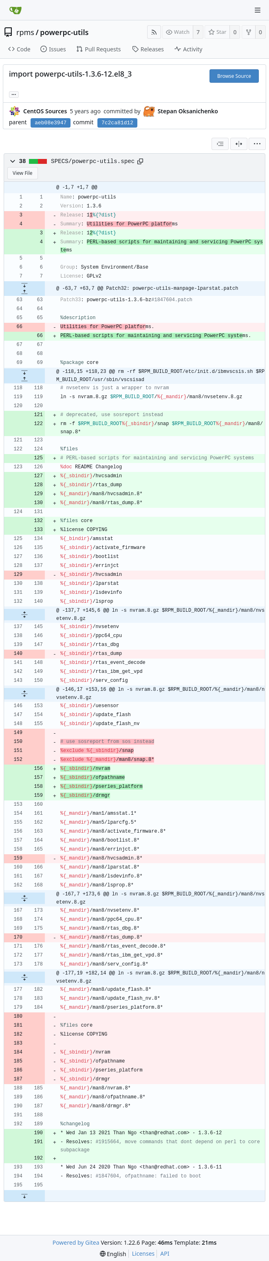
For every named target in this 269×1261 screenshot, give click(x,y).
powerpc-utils (64, 32)
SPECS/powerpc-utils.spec (92, 161)
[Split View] (238, 144)
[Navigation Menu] (257, 10)
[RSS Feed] (154, 32)
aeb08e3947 (50, 123)
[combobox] (220, 144)
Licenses (143, 1253)
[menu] (257, 144)
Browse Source (234, 76)
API (164, 1253)
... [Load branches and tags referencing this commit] (13, 94)
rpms (25, 32)
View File (23, 173)
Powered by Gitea (76, 1242)
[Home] (15, 10)
